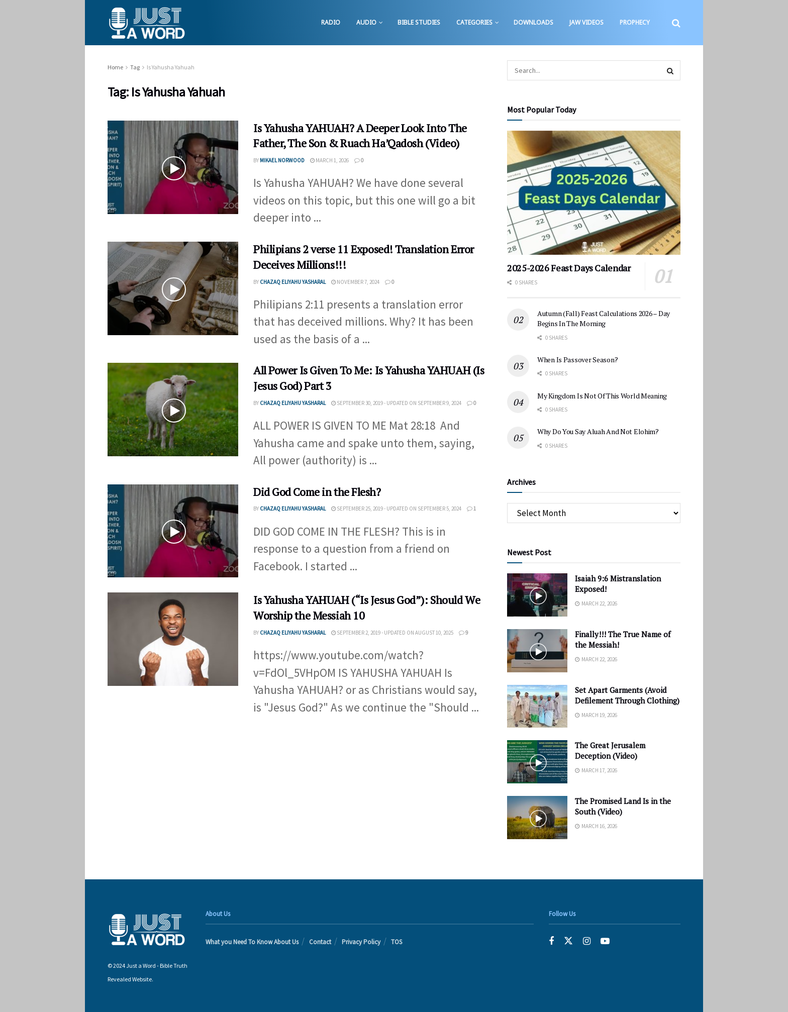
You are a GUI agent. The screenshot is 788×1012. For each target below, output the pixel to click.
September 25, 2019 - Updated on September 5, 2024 (396, 508)
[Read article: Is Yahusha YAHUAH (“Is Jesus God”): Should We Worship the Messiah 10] (173, 639)
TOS (396, 942)
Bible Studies (419, 22)
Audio (366, 22)
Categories (474, 22)
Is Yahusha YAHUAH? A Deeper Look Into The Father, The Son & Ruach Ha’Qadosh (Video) (360, 136)
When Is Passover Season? (577, 359)
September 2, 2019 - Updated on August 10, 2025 (392, 632)
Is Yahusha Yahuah (170, 67)
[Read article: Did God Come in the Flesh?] (173, 531)
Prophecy (635, 22)
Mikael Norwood (282, 160)
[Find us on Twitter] (568, 941)
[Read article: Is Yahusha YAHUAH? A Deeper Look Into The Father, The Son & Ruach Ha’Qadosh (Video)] (173, 167)
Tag (135, 67)
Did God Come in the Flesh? (317, 491)
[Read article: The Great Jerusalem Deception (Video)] (537, 761)
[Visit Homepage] (146, 22)
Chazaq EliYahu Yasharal (293, 281)
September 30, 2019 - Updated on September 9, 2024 (396, 403)
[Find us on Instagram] (586, 941)
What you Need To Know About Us (252, 942)
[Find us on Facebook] (551, 941)
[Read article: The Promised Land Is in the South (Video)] (537, 817)
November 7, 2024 (355, 281)
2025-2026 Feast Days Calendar (569, 268)
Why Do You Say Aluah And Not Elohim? (598, 431)
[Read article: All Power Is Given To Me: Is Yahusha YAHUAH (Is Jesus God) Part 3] (173, 409)
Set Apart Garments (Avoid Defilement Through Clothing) (627, 695)
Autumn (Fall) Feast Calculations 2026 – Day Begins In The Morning (603, 318)
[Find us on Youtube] (605, 941)
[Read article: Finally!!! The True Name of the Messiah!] (537, 650)
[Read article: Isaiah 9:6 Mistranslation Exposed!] (537, 595)
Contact (320, 942)
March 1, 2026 (329, 160)
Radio (330, 22)
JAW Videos (586, 22)
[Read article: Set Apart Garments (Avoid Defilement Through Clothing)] (537, 706)
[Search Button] (676, 22)
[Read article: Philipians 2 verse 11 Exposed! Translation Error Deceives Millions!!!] (173, 288)
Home (115, 67)
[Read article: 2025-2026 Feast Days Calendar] (593, 193)
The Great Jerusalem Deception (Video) (610, 750)
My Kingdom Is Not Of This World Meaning (602, 395)
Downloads (533, 22)
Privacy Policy (361, 942)
